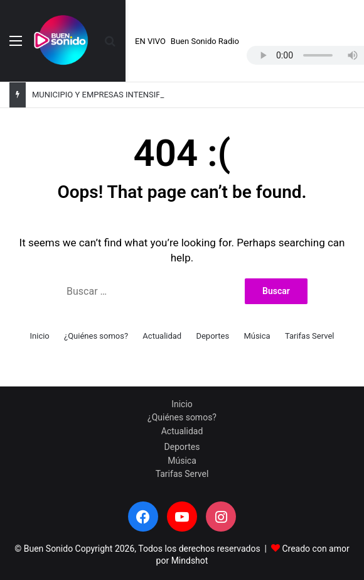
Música (257, 336)
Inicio (40, 336)
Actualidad (161, 336)
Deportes (212, 336)
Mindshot (189, 560)
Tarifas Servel (310, 336)
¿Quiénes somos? (96, 336)
